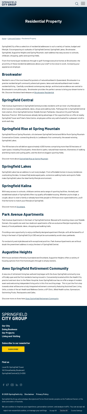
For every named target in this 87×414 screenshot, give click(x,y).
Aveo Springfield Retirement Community (42, 298)
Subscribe (13, 349)
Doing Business (9, 329)
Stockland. (20, 206)
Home (4, 39)
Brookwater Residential (44, 92)
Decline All (63, 411)
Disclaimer (29, 394)
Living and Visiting (14, 39)
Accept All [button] (53, 411)
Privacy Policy (42, 394)
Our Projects (8, 332)
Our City (6, 325)
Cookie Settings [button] (76, 411)
